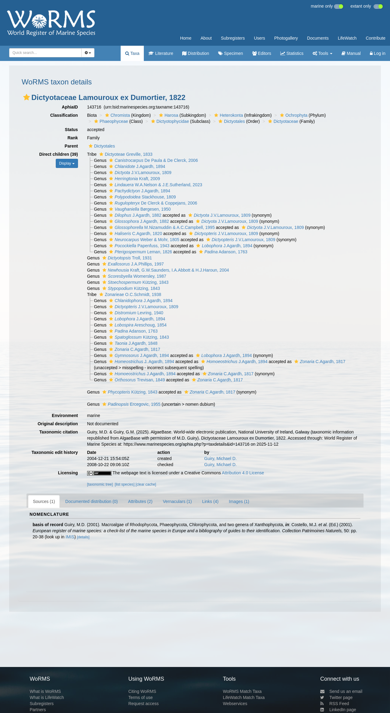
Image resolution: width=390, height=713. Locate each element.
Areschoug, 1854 (137, 325)
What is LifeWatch (47, 697)
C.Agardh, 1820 (135, 233)
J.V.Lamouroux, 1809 (139, 172)
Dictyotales (231, 121)
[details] (83, 537)
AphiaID (70, 107)
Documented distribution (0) (91, 501)
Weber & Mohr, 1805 (143, 239)
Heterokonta (228, 115)
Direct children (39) (58, 154)
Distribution (195, 53)
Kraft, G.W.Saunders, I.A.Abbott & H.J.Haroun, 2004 (165, 270)
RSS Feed (334, 703)
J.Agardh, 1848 (132, 343)
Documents (318, 38)
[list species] (125, 484)
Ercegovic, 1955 (131, 404)
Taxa (132, 53)
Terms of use (140, 697)
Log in (377, 53)
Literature (160, 53)
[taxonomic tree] (100, 484)
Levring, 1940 (135, 312)
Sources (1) (44, 501)
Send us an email (341, 691)
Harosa (168, 115)
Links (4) (210, 501)
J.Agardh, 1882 (134, 215)
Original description (57, 423)
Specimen (230, 53)
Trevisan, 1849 (136, 379)
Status (71, 129)
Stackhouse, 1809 (142, 196)
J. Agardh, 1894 (141, 361)
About (206, 38)
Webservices (235, 703)
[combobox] (45, 52)
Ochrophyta (292, 115)
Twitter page (336, 697)
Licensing (68, 472)
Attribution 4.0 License (243, 472)
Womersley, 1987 (133, 276)
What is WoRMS (45, 691)
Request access (143, 703)
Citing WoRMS (142, 691)
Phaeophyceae (110, 121)
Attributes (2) (140, 501)
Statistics (291, 53)
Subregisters (233, 38)
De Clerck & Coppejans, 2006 (152, 203)
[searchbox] (43, 52)
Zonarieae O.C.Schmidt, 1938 (129, 294)
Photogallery (286, 38)
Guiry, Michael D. (220, 458)
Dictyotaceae (282, 121)
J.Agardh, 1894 (136, 166)
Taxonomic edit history (54, 452)
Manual (351, 53)
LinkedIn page (338, 709)
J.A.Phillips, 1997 (132, 264)
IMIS (70, 536)
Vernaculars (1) (177, 501)
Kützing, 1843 (134, 282)
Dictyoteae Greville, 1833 (125, 154)
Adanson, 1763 (222, 251)
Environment (65, 415)
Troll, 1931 (126, 257)
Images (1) (239, 501)
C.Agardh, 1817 (134, 349)
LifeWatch (347, 38)
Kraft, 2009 (134, 178)
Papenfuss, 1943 (138, 245)
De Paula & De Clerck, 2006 (153, 160)
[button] (26, 97)
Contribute (375, 38)
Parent (71, 146)
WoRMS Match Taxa (242, 691)
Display (67, 163)
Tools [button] (322, 53)
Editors (261, 53)
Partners (38, 709)
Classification (64, 115)
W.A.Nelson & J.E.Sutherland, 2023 (155, 184)
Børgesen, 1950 (139, 209)
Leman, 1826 (140, 251)
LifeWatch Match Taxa (244, 697)
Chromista (117, 115)
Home (185, 38)
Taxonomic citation (58, 432)
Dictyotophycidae (169, 121)
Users (259, 38)
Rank (72, 137)
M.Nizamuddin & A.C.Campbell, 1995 (161, 227)
